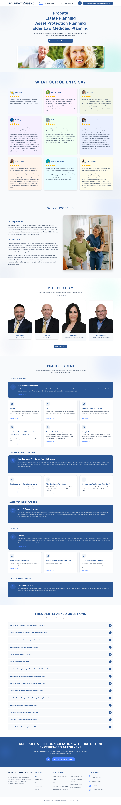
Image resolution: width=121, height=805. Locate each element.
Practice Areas (50, 3)
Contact (37, 792)
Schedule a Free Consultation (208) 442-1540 (98, 3)
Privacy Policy (74, 802)
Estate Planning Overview (60, 778)
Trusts (54, 781)
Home (41, 3)
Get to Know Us (60, 346)
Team (60, 3)
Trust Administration (75, 789)
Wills (54, 785)
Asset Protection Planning (77, 778)
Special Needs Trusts (76, 786)
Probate (72, 793)
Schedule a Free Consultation (60, 41)
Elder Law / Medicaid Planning (76, 782)
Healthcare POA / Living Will (60, 792)
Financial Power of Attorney (60, 788)
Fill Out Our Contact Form (63, 761)
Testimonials (69, 3)
